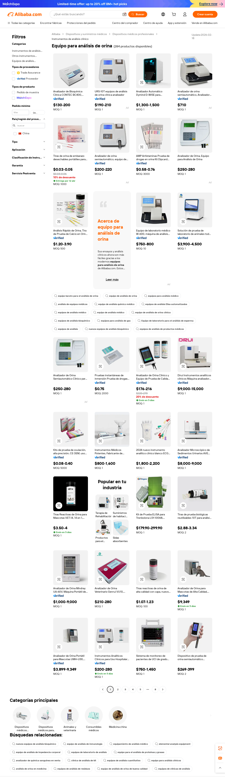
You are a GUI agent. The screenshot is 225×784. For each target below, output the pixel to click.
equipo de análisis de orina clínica (151, 312)
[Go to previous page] (102, 689)
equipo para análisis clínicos (164, 760)
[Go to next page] (162, 689)
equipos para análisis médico (161, 295)
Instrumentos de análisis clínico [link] (70, 38)
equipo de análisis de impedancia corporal (36, 752)
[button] (124, 14)
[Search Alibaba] (86, 14)
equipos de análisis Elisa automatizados (164, 304)
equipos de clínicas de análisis (172, 768)
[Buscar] (137, 14)
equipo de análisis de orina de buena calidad (122, 768)
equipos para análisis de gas (113, 320)
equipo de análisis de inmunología (82, 743)
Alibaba (56, 34)
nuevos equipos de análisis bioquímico (107, 329)
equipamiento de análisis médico (129, 743)
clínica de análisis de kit (82, 760)
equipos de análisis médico (70, 312)
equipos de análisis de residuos (72, 768)
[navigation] (28, 362)
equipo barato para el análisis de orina (76, 295)
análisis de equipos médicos (70, 304)
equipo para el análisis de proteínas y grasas (139, 752)
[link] (220, 748)
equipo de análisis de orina (121, 295)
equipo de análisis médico (108, 312)
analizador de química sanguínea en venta (36, 760)
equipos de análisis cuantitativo (121, 760)
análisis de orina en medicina (29, 768)
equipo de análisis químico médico (114, 304)
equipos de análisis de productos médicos (160, 329)
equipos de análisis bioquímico (72, 320)
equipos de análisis (66, 329)
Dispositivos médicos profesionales (133, 34)
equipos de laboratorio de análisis (87, 752)
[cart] (174, 14)
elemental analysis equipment (172, 743)
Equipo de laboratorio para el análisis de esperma (166, 320)
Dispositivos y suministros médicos (86, 34)
